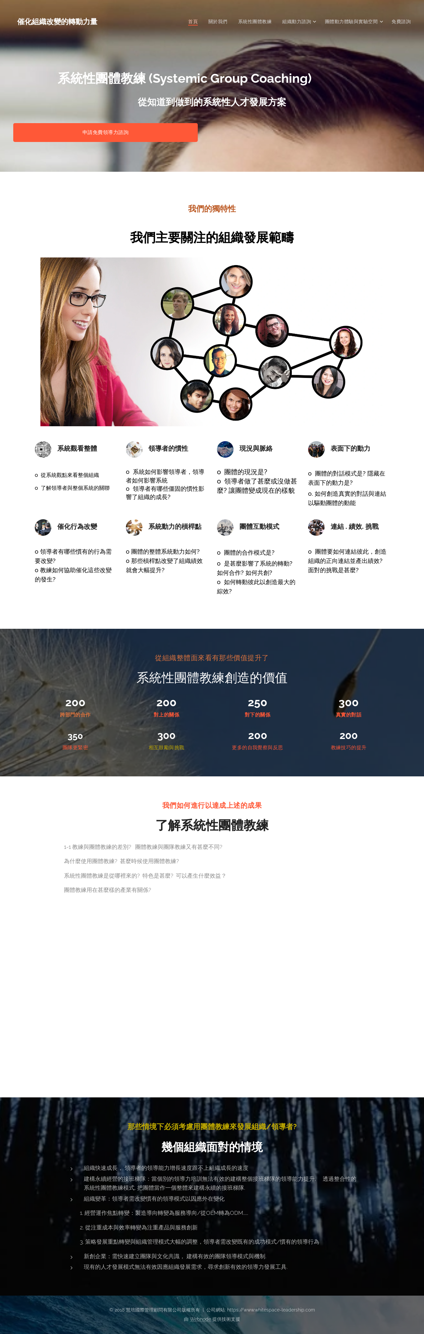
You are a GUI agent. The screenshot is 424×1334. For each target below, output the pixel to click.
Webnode (200, 1319)
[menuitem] (192, 21)
